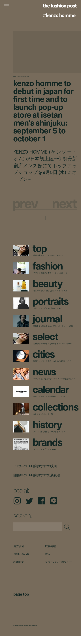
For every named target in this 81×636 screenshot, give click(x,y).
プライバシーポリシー (58, 561)
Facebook (41, 500)
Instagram (17, 500)
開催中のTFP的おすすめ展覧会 (36, 475)
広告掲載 (50, 546)
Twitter (29, 500)
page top (21, 594)
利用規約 (18, 561)
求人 (48, 553)
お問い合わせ (21, 553)
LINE (53, 500)
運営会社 (18, 546)
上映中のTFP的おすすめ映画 (35, 466)
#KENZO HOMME (59, 15)
